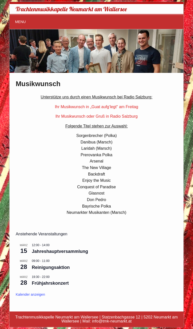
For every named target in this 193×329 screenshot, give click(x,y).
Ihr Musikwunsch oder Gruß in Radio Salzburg (96, 116)
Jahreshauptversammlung (60, 251)
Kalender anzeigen (30, 294)
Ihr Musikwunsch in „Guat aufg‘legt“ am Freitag (96, 107)
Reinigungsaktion (51, 267)
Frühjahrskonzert (50, 283)
